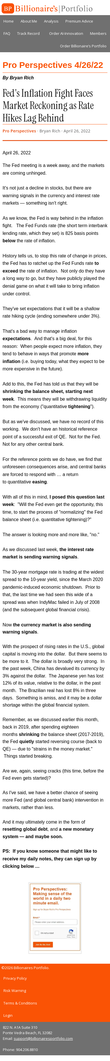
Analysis (51, 21)
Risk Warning (14, 990)
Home (8, 21)
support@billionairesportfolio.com (43, 1038)
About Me (29, 21)
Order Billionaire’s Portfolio (83, 46)
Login (8, 1015)
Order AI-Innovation (66, 33)
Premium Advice (79, 21)
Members (98, 33)
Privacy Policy (15, 978)
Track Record (28, 33)
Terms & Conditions (20, 1003)
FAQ (6, 33)
